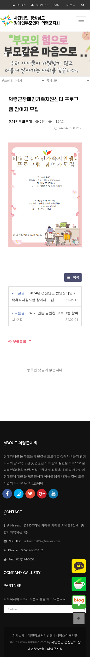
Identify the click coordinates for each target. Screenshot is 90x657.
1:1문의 (70, 5)
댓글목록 (17, 341)
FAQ (56, 5)
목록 (73, 277)
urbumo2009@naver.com (42, 541)
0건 (40, 121)
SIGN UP (39, 5)
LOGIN (19, 5)
